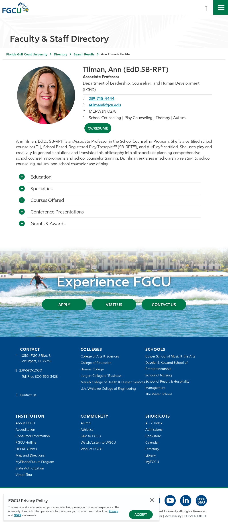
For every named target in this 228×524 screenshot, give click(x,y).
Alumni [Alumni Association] (86, 423)
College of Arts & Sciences (100, 356)
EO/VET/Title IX (195, 516)
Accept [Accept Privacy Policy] (140, 515)
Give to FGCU (91, 436)
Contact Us (164, 305)
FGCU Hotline (26, 443)
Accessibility (173, 516)
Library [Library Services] (150, 455)
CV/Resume (98, 128)
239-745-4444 (102, 99)
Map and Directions (30, 455)
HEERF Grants (26, 449)
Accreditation (25, 430)
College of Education (96, 363)
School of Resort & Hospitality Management (167, 385)
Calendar (152, 443)
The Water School (158, 394)
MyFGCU (152, 462)
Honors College (92, 369)
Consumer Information (33, 436)
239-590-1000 (30, 370)
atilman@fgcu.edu (105, 105)
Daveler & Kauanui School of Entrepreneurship (166, 366)
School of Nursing (158, 375)
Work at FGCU (92, 449)
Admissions (154, 430)
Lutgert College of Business (101, 376)
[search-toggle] (206, 7)
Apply (64, 305)
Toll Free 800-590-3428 (40, 377)
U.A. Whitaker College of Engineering (108, 395)
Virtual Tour (24, 475)
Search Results (84, 54)
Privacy (113, 511)
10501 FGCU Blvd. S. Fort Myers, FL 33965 (36, 358)
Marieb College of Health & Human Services (107, 385)
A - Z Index (153, 423)
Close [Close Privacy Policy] (152, 500)
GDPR (17, 515)
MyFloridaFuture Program (35, 462)
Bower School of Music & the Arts (170, 356)
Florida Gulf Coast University (26, 54)
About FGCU (25, 423)
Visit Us (114, 305)
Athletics (87, 430)
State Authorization (30, 468)
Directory (60, 54)
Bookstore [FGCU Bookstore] (153, 436)
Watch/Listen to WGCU (98, 443)
